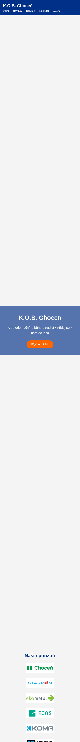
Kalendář (44, 11)
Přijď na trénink (40, 344)
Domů (6, 11)
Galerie (56, 11)
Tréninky (31, 11)
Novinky (17, 11)
